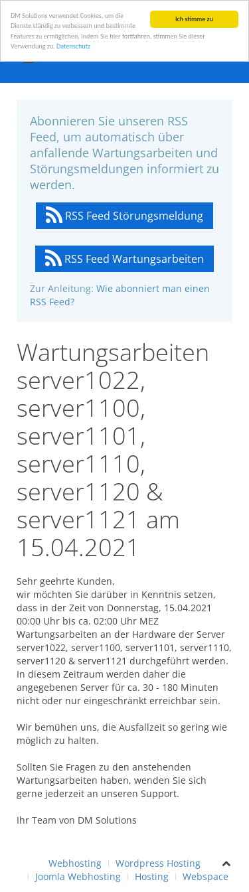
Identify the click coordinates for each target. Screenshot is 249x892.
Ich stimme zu (194, 19)
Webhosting (75, 863)
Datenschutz (73, 46)
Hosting (152, 876)
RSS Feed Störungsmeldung (124, 215)
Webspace (205, 876)
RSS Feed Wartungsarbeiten (124, 258)
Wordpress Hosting (158, 863)
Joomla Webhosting (78, 876)
